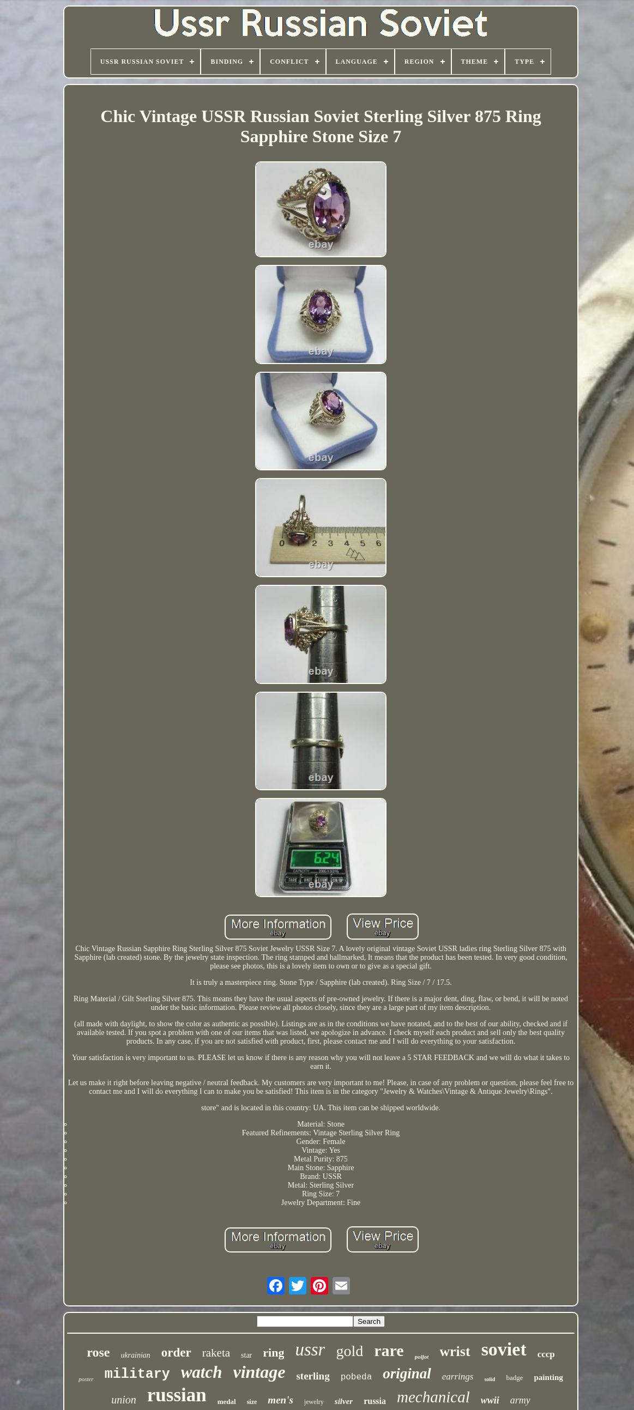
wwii (490, 1400)
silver (344, 1401)
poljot (422, 1356)
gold (349, 1350)
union (123, 1400)
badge (514, 1377)
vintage (259, 1372)
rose (98, 1352)
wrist (454, 1351)
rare (388, 1350)
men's (280, 1400)
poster (86, 1379)
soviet (504, 1349)
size (252, 1402)
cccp (546, 1354)
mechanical (433, 1397)
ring (273, 1352)
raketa (216, 1352)
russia (375, 1401)
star (246, 1355)
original (407, 1373)
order (176, 1352)
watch (201, 1372)
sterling (312, 1376)
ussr (310, 1349)
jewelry (314, 1402)
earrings (458, 1376)
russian (177, 1395)
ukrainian (135, 1355)
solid (489, 1379)
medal (227, 1401)
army (520, 1400)
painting (548, 1377)
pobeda (356, 1377)
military (137, 1374)
